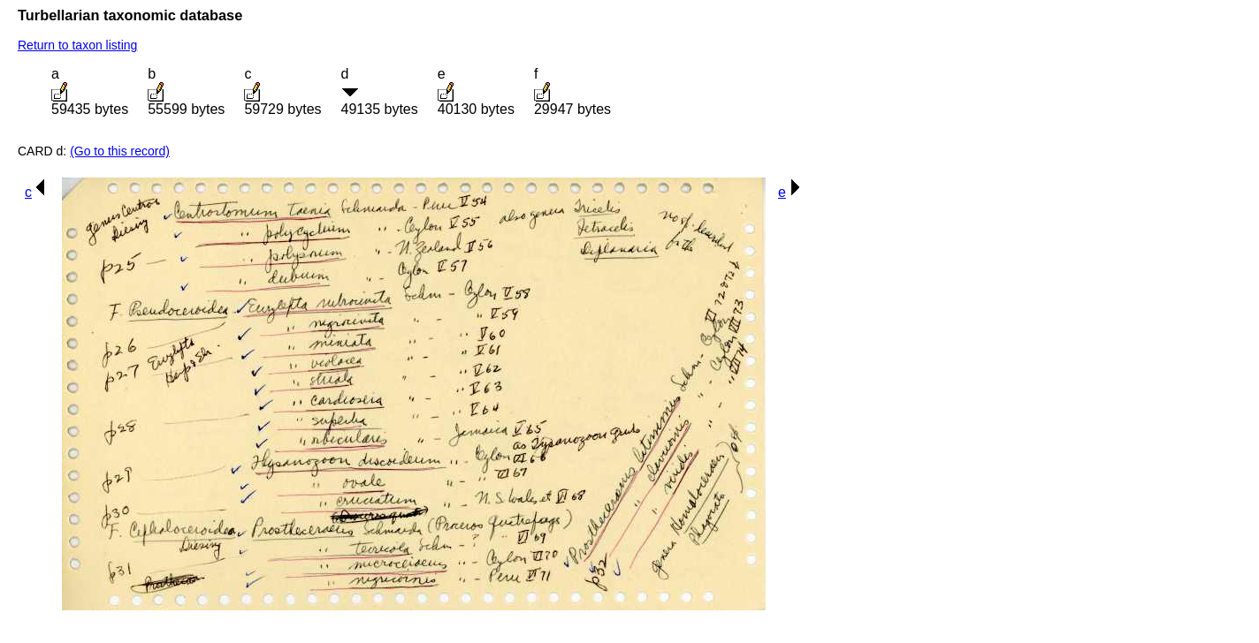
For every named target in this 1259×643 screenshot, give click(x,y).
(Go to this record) (120, 151)
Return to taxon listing (77, 45)
